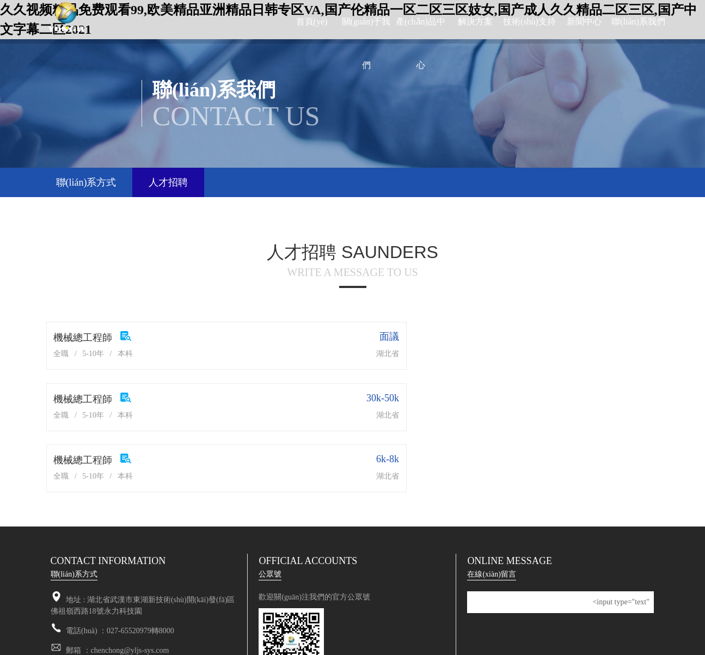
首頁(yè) (312, 21)
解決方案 (475, 21)
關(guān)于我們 (366, 43)
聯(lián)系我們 (638, 21)
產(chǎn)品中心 (420, 43)
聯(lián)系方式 (86, 182)
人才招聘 (168, 182)
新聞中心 (584, 21)
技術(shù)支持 (529, 21)
